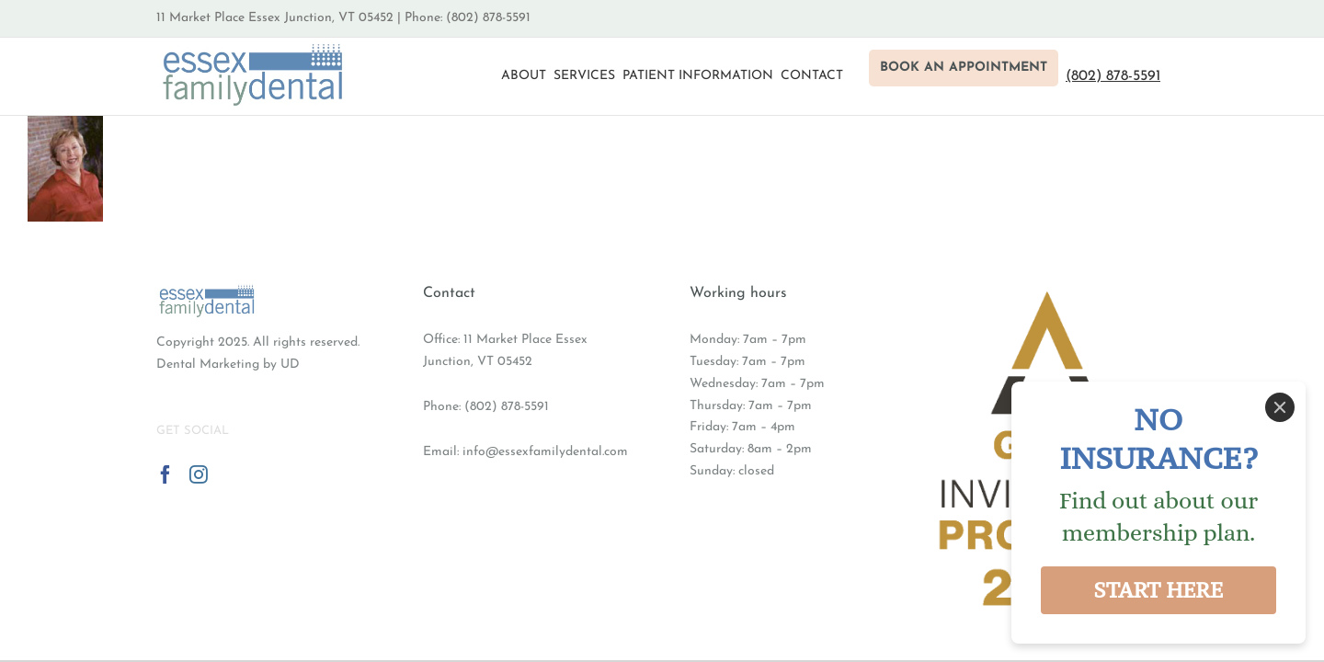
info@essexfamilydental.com (545, 452)
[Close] (1280, 407)
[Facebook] (165, 474)
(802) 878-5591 (506, 407)
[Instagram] (198, 474)
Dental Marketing (207, 364)
